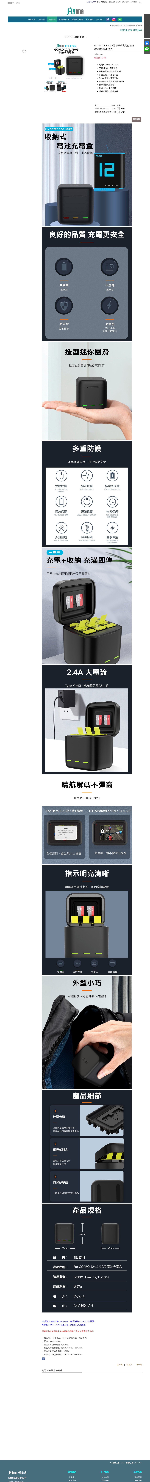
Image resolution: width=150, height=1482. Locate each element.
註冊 (18, 3)
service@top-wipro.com (26, 1456)
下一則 (139, 1364)
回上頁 (129, 1364)
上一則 (119, 1364)
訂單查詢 (134, 2)
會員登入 (10, 3)
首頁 (113, 25)
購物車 (118, 2)
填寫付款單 (126, 2)
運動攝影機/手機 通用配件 (133, 25)
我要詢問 (136, 119)
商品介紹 (119, 25)
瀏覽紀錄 (112, 2)
